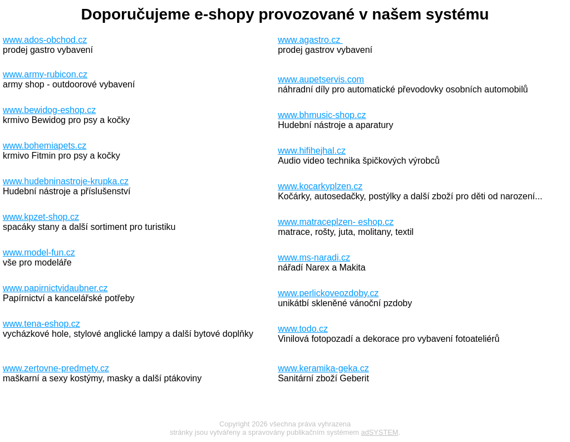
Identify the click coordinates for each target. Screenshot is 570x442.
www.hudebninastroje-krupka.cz (66, 181)
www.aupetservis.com (321, 79)
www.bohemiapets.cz (44, 145)
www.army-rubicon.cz (45, 74)
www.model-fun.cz (39, 252)
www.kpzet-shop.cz (41, 217)
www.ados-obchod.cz (45, 40)
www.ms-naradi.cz (314, 257)
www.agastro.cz (310, 40)
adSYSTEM (380, 432)
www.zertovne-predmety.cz (56, 368)
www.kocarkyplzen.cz (320, 186)
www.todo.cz (303, 328)
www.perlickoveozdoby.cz (328, 293)
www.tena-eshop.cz (41, 323)
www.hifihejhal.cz (312, 150)
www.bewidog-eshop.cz (49, 110)
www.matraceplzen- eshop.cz (336, 222)
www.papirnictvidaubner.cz (55, 288)
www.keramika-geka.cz (323, 368)
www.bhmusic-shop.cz (322, 115)
